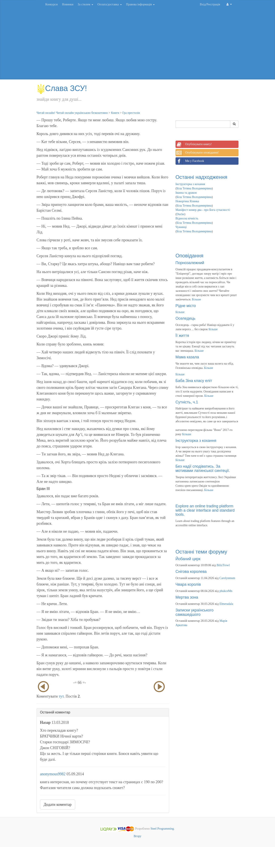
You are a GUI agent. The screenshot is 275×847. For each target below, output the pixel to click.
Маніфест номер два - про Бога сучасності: (203, 209)
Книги (115, 112)
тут (61, 696)
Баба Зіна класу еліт (194, 381)
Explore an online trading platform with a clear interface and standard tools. (205, 510)
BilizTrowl (223, 565)
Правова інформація (140, 4)
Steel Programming (162, 828)
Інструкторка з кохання (190, 184)
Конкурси (51, 4)
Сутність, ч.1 (187, 402)
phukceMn (225, 591)
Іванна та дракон (186, 192)
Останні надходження (201, 177)
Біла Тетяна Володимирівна (194, 188)
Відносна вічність (187, 218)
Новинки (67, 4)
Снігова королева (191, 571)
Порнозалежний (190, 263)
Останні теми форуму (201, 552)
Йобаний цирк (188, 559)
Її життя (182, 335)
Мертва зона (187, 597)
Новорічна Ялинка (187, 201)
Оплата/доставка (110, 4)
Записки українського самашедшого (195, 612)
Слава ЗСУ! (62, 88)
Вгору (137, 836)
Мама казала (187, 357)
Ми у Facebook (190, 161)
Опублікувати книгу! (194, 144)
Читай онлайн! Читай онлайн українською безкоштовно (72, 112)
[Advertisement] (137, 45)
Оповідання (189, 256)
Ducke (180, 214)
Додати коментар (58, 804)
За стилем (85, 4)
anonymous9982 (53, 774)
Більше (196, 299)
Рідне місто (186, 306)
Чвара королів (188, 584)
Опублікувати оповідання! (197, 152)
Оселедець (186, 318)
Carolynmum (227, 578)
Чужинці (181, 227)
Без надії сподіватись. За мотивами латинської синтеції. (203, 468)
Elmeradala (226, 603)
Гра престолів (131, 112)
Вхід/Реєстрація (210, 4)
